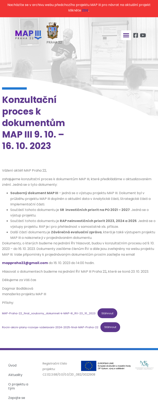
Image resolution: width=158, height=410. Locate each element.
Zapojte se (16, 397)
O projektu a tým (18, 386)
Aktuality (15, 374)
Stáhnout (107, 313)
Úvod (12, 365)
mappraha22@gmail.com (25, 263)
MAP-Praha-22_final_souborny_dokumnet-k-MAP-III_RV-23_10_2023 (48, 313)
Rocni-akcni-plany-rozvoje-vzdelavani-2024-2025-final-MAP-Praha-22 (50, 327)
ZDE (85, 10)
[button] (126, 35)
